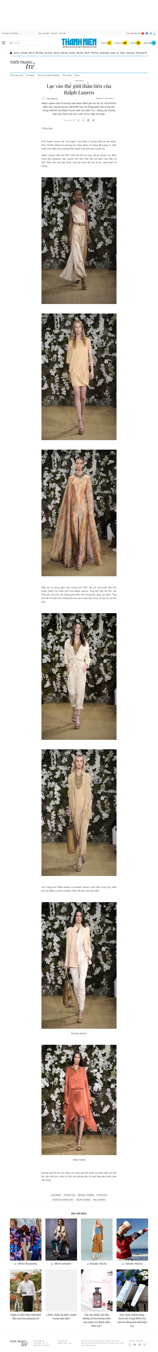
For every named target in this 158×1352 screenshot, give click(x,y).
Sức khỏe (48, 53)
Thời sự (16, 53)
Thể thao (94, 53)
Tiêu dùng (130, 53)
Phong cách (79, 81)
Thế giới (24, 53)
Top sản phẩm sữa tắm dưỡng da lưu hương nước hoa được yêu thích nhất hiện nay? (97, 1320)
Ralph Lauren (83, 1200)
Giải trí (87, 53)
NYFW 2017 (102, 1195)
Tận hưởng (66, 75)
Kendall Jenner (86, 1195)
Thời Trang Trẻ (52, 99)
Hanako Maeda (98, 1263)
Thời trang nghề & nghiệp (48, 75)
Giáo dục (64, 53)
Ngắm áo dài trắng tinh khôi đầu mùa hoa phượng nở (25, 1316)
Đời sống (39, 53)
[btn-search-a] (11, 42)
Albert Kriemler (62, 1263)
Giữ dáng (30, 75)
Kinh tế (32, 53)
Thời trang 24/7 (16, 75)
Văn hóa (79, 53)
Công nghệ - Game (107, 53)
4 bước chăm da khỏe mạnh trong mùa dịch (61, 1316)
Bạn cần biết (44, 33)
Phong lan (69, 1195)
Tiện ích (54, 33)
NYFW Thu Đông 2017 (63, 1200)
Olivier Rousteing (27, 1263)
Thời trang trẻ (141, 53)
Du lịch (72, 53)
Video (122, 53)
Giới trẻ (56, 53)
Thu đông (56, 1195)
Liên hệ (62, 33)
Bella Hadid (99, 1200)
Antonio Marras (134, 1263)
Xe (118, 53)
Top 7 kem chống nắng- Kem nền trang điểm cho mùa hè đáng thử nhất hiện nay (132, 1320)
